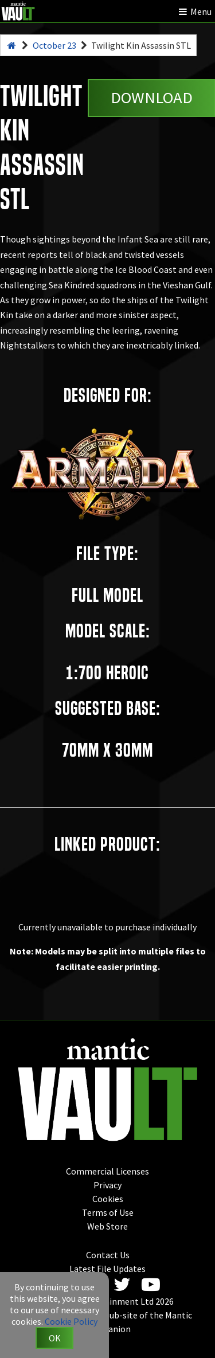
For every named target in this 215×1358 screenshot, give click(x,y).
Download (152, 97)
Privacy (107, 1185)
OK (55, 1338)
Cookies (107, 1198)
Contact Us (108, 1255)
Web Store (107, 1226)
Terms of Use (108, 1212)
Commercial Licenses (107, 1171)
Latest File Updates (107, 1268)
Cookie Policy (71, 1321)
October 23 (54, 45)
